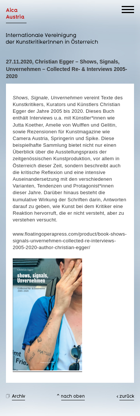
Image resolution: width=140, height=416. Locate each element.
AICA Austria (16, 15)
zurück (126, 397)
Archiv (18, 397)
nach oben (73, 397)
